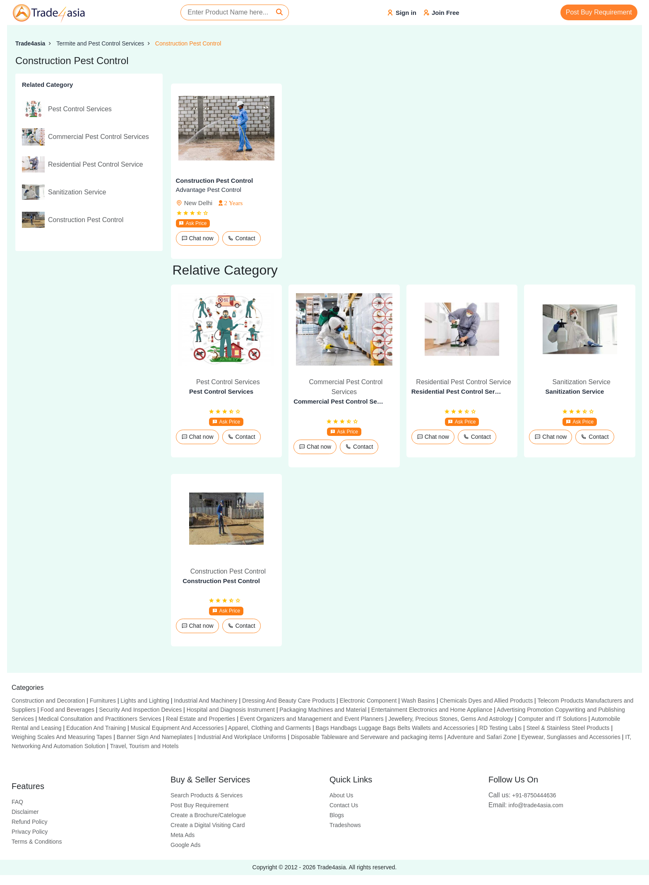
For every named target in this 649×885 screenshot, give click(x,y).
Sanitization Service (575, 391)
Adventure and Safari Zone (482, 737)
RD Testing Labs (500, 728)
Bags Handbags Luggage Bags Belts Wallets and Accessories (394, 728)
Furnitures (103, 700)
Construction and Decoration (48, 700)
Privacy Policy (30, 831)
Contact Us (343, 805)
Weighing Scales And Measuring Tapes (62, 737)
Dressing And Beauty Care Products (288, 700)
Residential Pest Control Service (456, 391)
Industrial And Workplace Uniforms (241, 737)
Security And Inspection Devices (140, 709)
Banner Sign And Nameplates (155, 737)
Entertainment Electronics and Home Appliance (432, 709)
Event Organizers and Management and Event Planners (312, 718)
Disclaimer (25, 811)
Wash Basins (418, 700)
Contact (241, 238)
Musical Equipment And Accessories (177, 728)
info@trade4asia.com (525, 805)
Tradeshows (345, 825)
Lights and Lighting (144, 700)
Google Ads (185, 845)
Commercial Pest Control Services (339, 401)
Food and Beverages (67, 709)
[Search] (279, 12)
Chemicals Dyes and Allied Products (486, 700)
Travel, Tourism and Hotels (144, 746)
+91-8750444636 (522, 795)
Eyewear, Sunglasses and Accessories (570, 737)
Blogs (336, 815)
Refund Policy (29, 821)
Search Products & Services (207, 795)
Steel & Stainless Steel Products (568, 728)
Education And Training (96, 728)
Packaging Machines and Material (322, 709)
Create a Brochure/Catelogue (208, 815)
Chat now (197, 238)
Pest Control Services (221, 391)
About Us (341, 795)
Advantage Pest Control (208, 189)
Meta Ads (183, 835)
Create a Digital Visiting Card (208, 825)
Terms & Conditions (37, 841)
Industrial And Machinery (205, 700)
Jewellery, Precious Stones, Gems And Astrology (450, 718)
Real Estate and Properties (200, 718)
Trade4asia (30, 43)
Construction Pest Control (188, 43)
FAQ (17, 802)
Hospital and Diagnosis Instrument (231, 709)
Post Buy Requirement (599, 12)
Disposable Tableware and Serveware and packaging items (367, 737)
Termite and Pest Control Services (100, 43)
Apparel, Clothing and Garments (269, 728)
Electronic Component (368, 700)
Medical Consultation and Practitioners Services (99, 718)
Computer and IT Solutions (552, 718)
